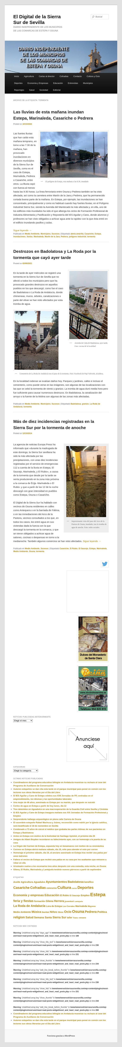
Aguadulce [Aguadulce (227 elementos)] (39, 882)
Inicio (16, 76)
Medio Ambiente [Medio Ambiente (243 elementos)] (22, 912)
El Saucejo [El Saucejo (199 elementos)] (75, 895)
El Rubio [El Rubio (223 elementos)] (64, 895)
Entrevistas (73, 83)
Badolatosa (76, 404)
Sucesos (55, 234)
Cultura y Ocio (93, 76)
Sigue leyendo (22, 230)
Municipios (88, 83)
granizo (85, 404)
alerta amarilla (77, 234)
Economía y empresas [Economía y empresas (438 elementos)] (28, 895)
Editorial (57, 90)
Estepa (98, 234)
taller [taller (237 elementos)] (69, 917)
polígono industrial (77, 237)
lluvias (30, 237)
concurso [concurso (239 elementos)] (52, 888)
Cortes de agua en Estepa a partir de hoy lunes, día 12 (39, 806)
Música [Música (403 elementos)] (36, 911)
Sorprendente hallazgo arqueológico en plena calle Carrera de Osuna (47, 819)
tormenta (91, 237)
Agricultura (29, 76)
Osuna (32, 551)
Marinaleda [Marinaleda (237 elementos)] (81, 906)
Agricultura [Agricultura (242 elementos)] (27, 882)
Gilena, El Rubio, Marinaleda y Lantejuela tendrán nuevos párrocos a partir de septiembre (57, 869)
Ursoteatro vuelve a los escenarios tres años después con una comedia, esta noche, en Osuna (59, 866)
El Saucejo (83, 548)
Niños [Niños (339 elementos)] (53, 911)
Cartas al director (46, 76)
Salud (31, 90)
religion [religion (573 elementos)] (19, 917)
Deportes (18, 83)
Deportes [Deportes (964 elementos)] (86, 887)
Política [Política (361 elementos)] (102, 911)
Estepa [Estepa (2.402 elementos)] (97, 894)
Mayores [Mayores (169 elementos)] (92, 906)
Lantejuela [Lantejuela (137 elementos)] (78, 901)
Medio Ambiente (32, 234)
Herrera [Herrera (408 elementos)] (59, 901)
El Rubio (74, 548)
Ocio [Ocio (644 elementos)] (67, 911)
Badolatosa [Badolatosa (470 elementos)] (76, 881)
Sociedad (43, 90)
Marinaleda (39, 237)
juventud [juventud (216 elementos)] (69, 901)
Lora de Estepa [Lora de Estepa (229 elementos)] (54, 906)
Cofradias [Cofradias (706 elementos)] (38, 888)
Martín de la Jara (52, 237)
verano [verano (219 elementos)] (82, 917)
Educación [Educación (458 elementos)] (51, 895)
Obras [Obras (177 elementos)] (60, 912)
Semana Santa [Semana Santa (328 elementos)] (43, 917)
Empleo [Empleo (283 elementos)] (85, 895)
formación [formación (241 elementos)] (39, 901)
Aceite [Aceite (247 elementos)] (16, 882)
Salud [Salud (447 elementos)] (29, 917)
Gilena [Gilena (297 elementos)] (49, 901)
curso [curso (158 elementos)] (74, 888)
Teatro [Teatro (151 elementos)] (75, 918)
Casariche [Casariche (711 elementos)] (21, 888)
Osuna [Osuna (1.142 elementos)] (78, 911)
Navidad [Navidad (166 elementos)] (45, 912)
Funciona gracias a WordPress (61, 1036)
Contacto (77, 76)
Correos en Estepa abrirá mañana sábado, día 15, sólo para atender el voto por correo (55, 849)
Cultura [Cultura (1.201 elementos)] (64, 887)
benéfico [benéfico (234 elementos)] (89, 882)
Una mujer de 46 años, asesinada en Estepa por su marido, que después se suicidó (54, 802)
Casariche (89, 234)
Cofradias (64, 76)
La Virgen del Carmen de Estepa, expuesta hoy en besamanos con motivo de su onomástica (58, 846)
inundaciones (19, 237)
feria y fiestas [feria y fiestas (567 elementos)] (23, 901)
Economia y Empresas (37, 83)
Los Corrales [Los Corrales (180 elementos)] (69, 906)
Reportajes (19, 90)
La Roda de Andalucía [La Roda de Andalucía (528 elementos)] (29, 906)
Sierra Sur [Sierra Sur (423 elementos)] (59, 917)
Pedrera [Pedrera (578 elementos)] (91, 911)
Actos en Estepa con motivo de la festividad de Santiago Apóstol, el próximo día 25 (54, 836)
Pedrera (64, 237)
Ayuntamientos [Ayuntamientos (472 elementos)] (56, 881)
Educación (58, 83)
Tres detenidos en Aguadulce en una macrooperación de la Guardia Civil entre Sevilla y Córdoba (60, 809)
